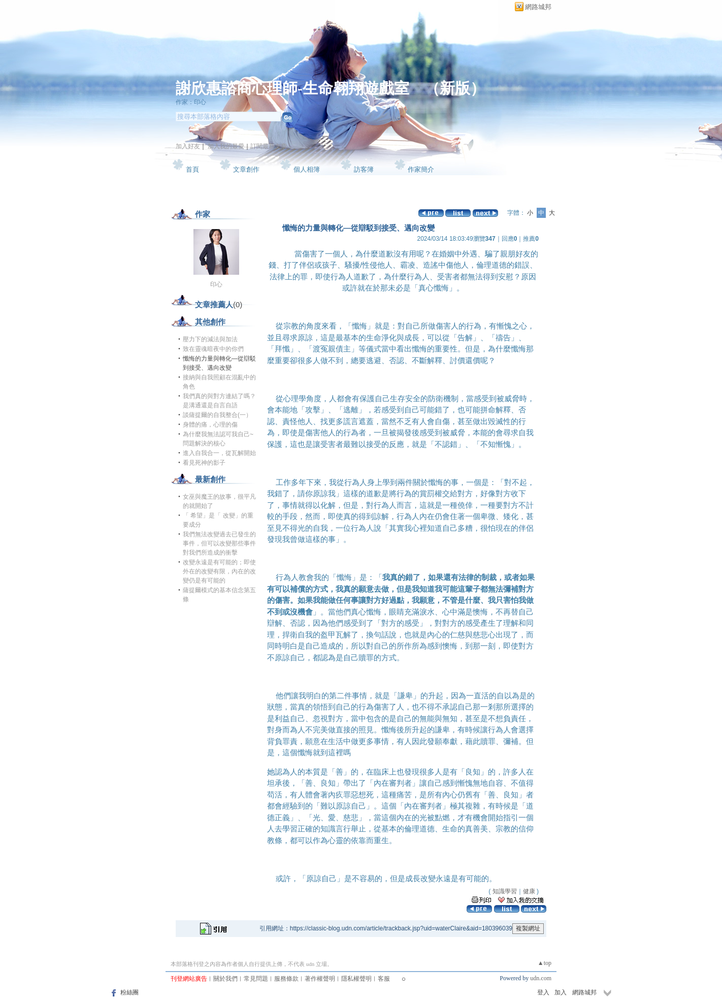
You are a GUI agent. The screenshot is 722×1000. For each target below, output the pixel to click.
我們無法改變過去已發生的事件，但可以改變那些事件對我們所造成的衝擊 (219, 543)
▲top (544, 962)
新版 (455, 88)
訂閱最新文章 (268, 146)
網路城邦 (538, 7)
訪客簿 (364, 169)
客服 (384, 978)
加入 (560, 992)
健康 (529, 891)
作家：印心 (191, 102)
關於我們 (225, 978)
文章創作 (246, 169)
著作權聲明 (320, 978)
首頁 (192, 169)
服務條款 (286, 978)
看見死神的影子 (204, 462)
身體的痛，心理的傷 (210, 424)
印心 (216, 284)
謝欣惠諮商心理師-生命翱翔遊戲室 (292, 88)
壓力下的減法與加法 (210, 339)
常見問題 (256, 978)
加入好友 (188, 146)
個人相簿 (306, 169)
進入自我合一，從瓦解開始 (219, 453)
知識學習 (505, 891)
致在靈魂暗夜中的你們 (213, 348)
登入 (543, 992)
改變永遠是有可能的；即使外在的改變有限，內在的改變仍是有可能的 (219, 571)
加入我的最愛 (226, 146)
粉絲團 (129, 992)
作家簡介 (421, 169)
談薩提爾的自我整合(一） (217, 414)
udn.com (540, 978)
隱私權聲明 (356, 978)
